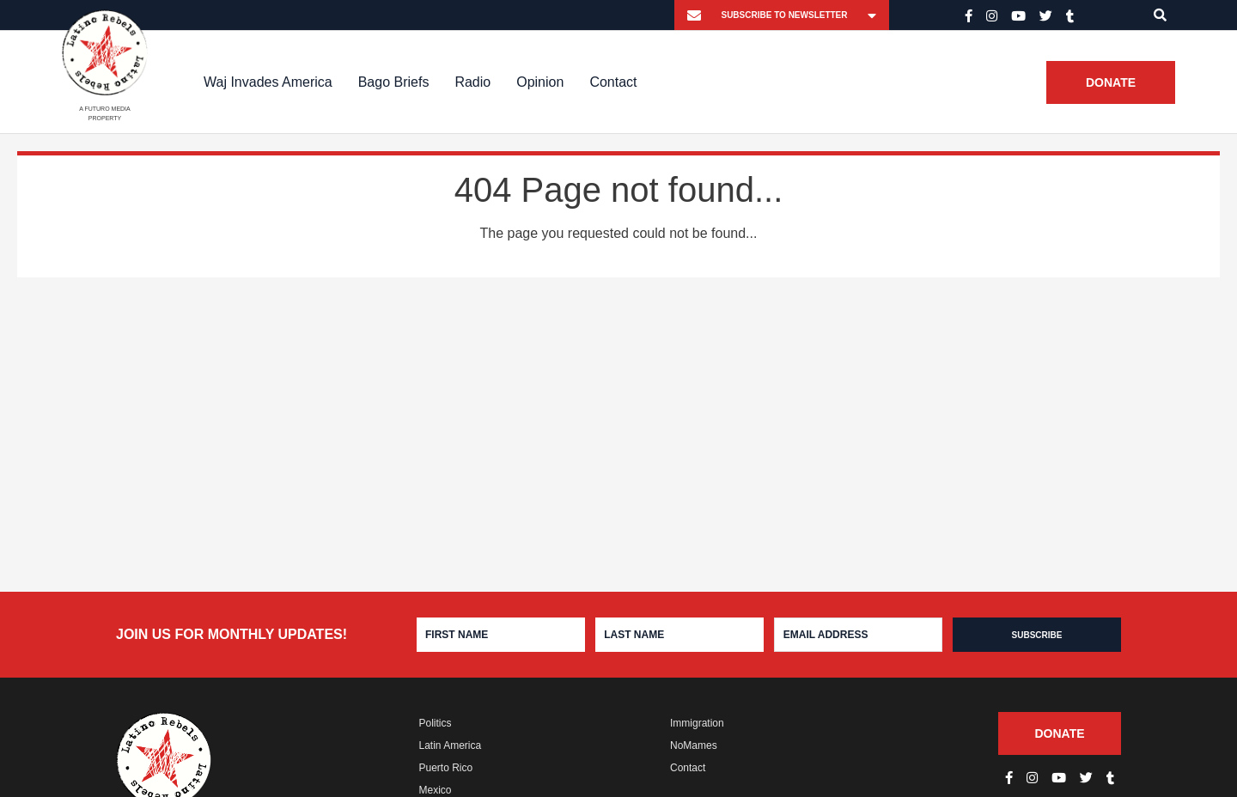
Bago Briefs (394, 82)
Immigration (697, 723)
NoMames (693, 745)
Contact (613, 82)
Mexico (435, 790)
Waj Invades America (268, 82)
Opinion (540, 82)
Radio (472, 82)
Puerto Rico (446, 768)
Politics (435, 723)
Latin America (450, 745)
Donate (1111, 82)
